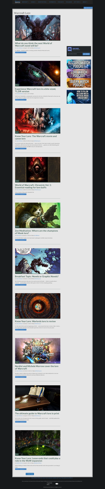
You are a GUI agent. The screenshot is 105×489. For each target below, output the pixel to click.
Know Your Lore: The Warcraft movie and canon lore (36, 137)
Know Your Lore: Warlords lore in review (35, 321)
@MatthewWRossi (37, 463)
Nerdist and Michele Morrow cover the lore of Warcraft (36, 367)
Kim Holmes (18, 235)
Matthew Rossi (19, 463)
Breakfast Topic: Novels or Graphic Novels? (37, 276)
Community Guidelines (52, 478)
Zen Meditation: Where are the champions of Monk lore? (36, 231)
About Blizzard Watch (36, 478)
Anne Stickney (19, 48)
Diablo (33, 2)
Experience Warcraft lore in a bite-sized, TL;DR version (35, 90)
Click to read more (21, 52)
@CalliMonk (36, 235)
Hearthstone (42, 2)
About (85, 2)
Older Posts (30, 474)
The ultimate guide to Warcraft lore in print (37, 413)
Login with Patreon (88, 7)
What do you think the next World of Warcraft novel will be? (33, 44)
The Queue (69, 2)
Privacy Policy (61, 478)
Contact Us (44, 478)
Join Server (86, 54)
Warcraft (25, 2)
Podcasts (61, 2)
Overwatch (52, 2)
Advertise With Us (69, 478)
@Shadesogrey (37, 48)
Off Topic (77, 2)
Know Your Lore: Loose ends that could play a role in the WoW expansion (37, 459)
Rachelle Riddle (19, 93)
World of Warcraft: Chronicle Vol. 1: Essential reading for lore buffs (33, 186)
